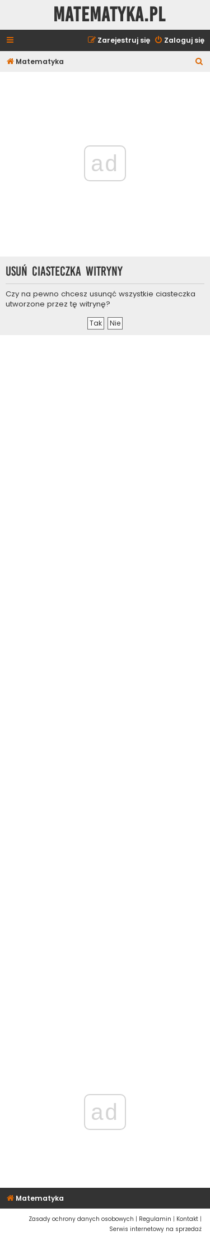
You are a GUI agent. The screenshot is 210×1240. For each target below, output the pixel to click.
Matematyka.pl (109, 15)
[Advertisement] (105, 689)
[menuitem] (179, 40)
